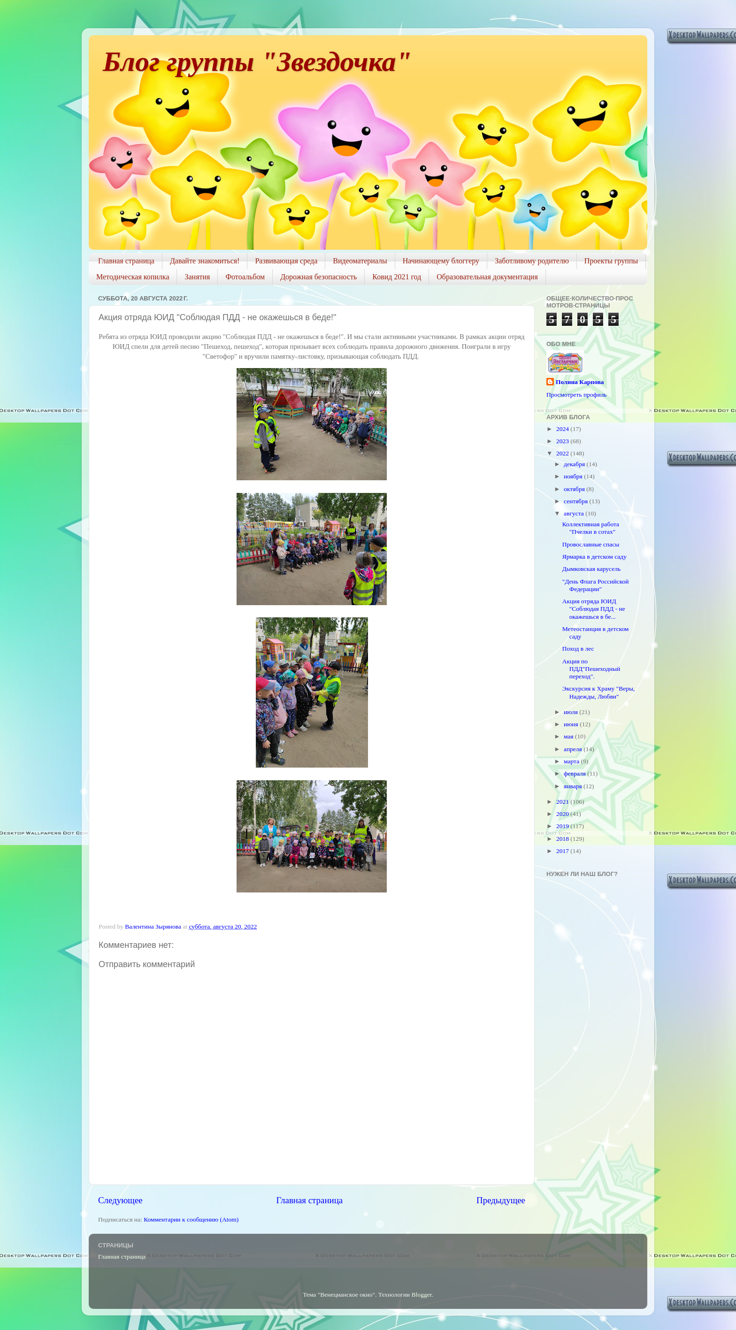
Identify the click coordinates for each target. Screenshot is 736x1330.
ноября (574, 476)
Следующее (120, 1200)
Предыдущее (500, 1200)
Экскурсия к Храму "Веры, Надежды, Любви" (598, 692)
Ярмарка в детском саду (594, 556)
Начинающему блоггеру (441, 261)
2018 (563, 838)
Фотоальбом (245, 277)
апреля (573, 749)
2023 (563, 441)
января (573, 786)
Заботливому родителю (532, 261)
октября (575, 488)
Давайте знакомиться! (205, 261)
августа (574, 513)
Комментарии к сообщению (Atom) (191, 1219)
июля (571, 711)
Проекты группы (611, 261)
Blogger (422, 1294)
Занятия (197, 277)
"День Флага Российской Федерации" (595, 585)
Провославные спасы (591, 544)
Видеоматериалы (360, 261)
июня (572, 724)
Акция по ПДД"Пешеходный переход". (591, 669)
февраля (575, 773)
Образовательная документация (487, 277)
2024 (563, 428)
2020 (563, 813)
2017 (563, 850)
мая (569, 736)
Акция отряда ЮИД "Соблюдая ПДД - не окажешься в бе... (593, 609)
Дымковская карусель (591, 568)
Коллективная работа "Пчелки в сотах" (590, 528)
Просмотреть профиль (576, 394)
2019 (563, 826)
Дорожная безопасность (318, 277)
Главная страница (126, 261)
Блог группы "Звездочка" (257, 61)
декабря (575, 464)
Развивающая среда (286, 261)
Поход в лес (578, 648)
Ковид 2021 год (396, 277)
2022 (563, 453)
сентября (577, 501)
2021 (563, 801)
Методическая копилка (132, 277)
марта (572, 761)
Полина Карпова (580, 381)
